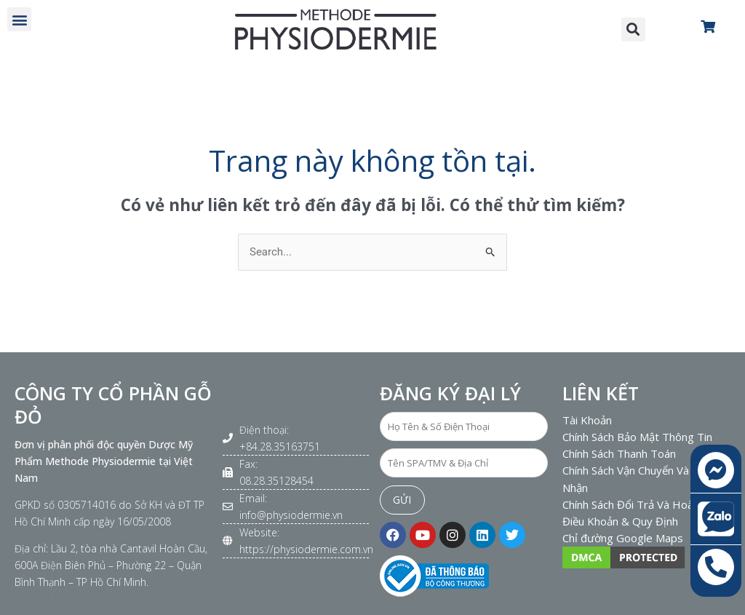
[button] (19, 19)
